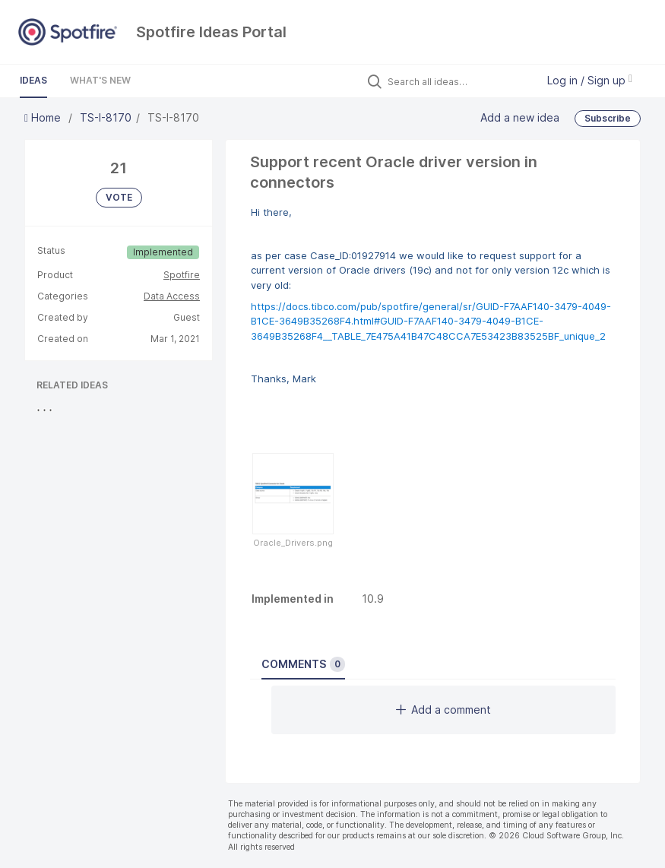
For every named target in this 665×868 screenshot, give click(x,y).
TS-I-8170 (105, 117)
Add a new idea (519, 117)
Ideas (33, 80)
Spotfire (181, 274)
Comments (303, 664)
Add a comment (443, 709)
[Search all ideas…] (458, 81)
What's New (100, 80)
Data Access (172, 296)
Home (44, 117)
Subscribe (607, 118)
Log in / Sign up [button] (589, 80)
